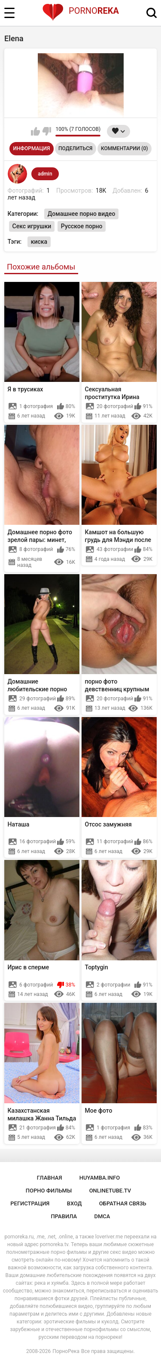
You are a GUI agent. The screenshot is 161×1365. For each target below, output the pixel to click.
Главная (49, 1177)
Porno (80, 10)
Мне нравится (35, 131)
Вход (74, 1203)
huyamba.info (99, 1177)
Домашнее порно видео (81, 213)
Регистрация (29, 1203)
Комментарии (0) (124, 148)
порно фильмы (49, 1190)
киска (39, 241)
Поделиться (75, 148)
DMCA (102, 1216)
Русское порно (82, 226)
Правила (64, 1216)
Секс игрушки (32, 226)
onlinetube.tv (110, 1190)
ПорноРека (65, 1351)
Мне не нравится (46, 131)
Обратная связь (122, 1203)
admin (45, 174)
